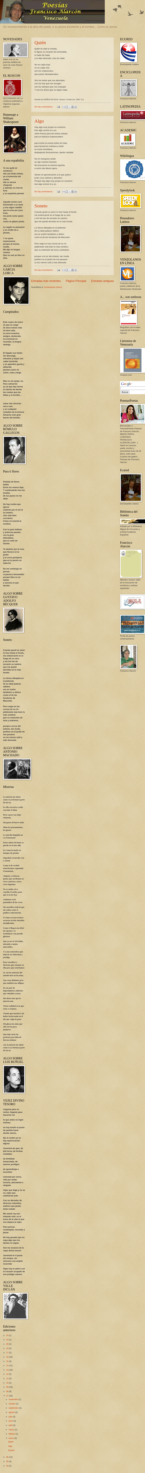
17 (7, 1352)
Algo (39, 120)
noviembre (14, 1399)
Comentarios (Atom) (53, 287)
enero (11, 1438)
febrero (12, 1434)
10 (7, 1383)
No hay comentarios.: (44, 107)
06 (7, 1457)
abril (11, 1425)
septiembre (14, 1408)
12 (7, 1374)
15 (7, 1361)
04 (7, 1466)
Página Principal (76, 281)
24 (7, 1335)
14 (7, 1365)
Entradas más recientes (46, 281)
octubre (12, 1404)
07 (7, 1396)
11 (7, 1378)
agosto (12, 1412)
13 (7, 1370)
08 (7, 1391)
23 (7, 1339)
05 (7, 1461)
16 (7, 1357)
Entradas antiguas (102, 281)
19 (7, 1348)
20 (7, 1344)
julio (11, 1416)
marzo (12, 1429)
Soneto (40, 205)
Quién (40, 42)
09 (7, 1387)
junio (11, 1421)
